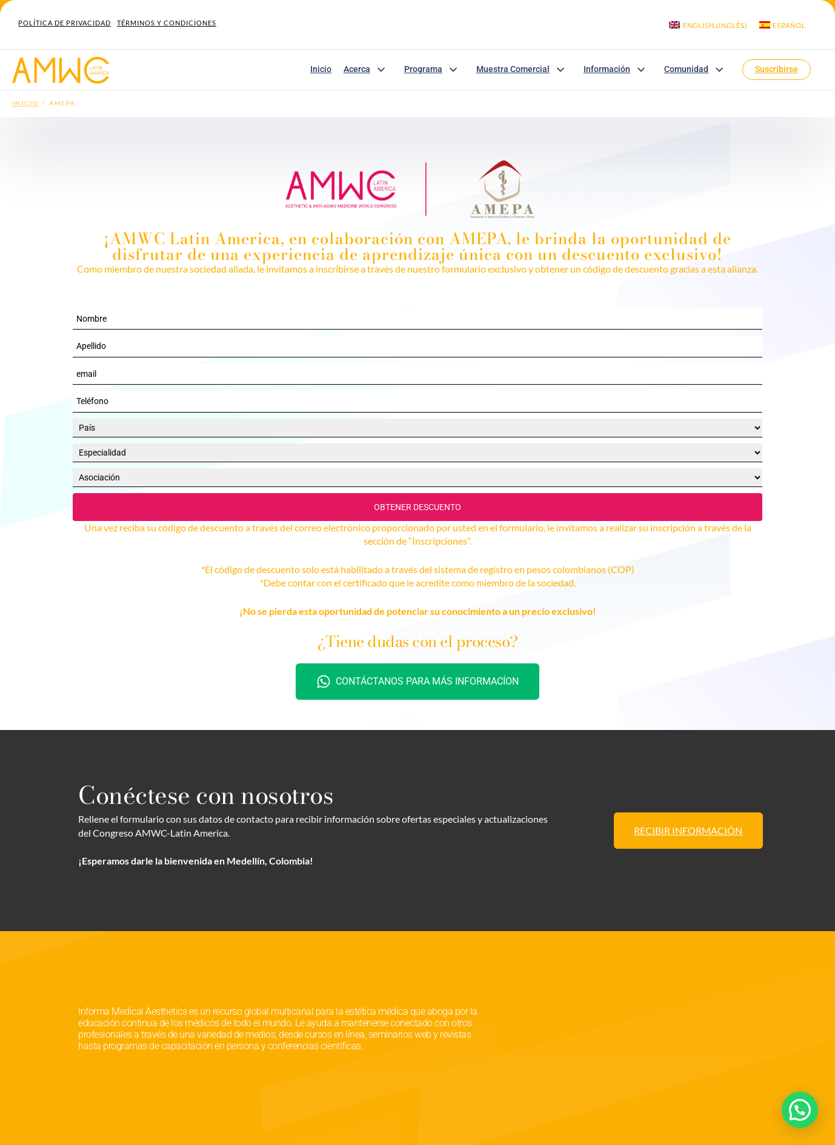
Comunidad (697, 70)
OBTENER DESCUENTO (417, 507)
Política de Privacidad (64, 23)
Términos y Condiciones (166, 23)
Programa (434, 70)
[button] (800, 1110)
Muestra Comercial (523, 70)
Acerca (368, 70)
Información (618, 70)
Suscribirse (776, 69)
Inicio (320, 69)
